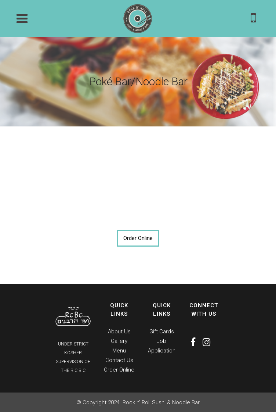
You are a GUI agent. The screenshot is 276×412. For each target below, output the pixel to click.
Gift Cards (161, 331)
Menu (119, 350)
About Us (119, 331)
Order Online (138, 238)
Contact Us (119, 360)
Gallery (119, 341)
